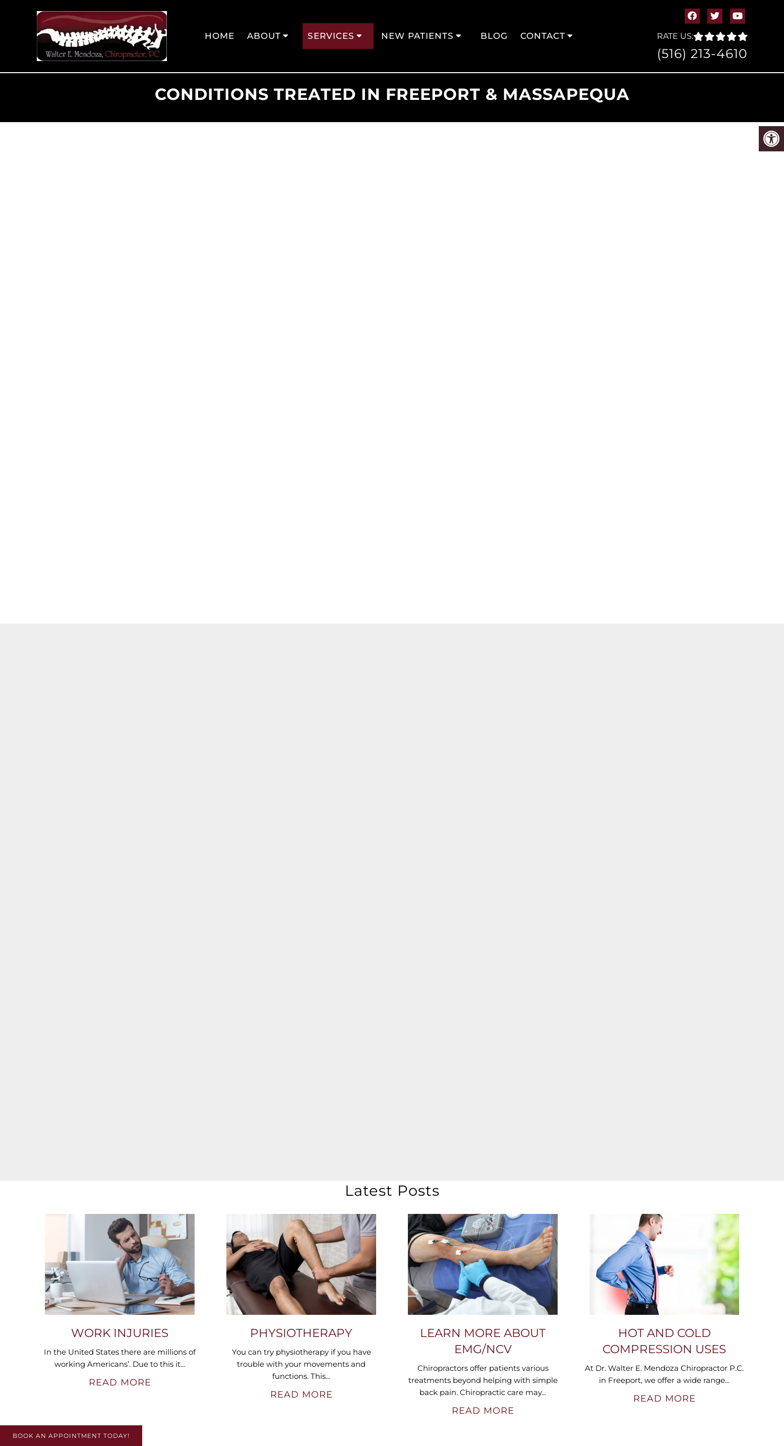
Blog (494, 36)
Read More (120, 1382)
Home (219, 36)
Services (331, 36)
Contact (542, 36)
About (264, 36)
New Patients (417, 36)
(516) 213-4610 (702, 53)
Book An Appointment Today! (71, 1435)
